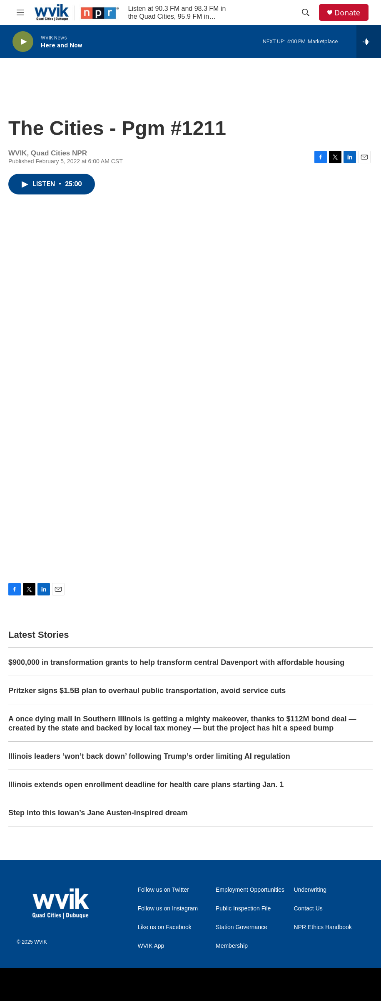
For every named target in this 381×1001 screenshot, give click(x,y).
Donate (347, 12)
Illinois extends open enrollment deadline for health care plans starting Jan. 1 (146, 784)
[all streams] (368, 41)
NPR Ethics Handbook (323, 927)
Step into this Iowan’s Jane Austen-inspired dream (98, 813)
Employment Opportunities (250, 890)
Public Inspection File (243, 908)
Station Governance (241, 927)
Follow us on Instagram (168, 908)
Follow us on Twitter (163, 890)
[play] (23, 42)
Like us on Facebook (165, 927)
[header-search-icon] (306, 12)
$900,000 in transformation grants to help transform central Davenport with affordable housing (176, 662)
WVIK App (151, 946)
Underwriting (310, 890)
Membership (232, 946)
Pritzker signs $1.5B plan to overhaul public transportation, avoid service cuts (147, 690)
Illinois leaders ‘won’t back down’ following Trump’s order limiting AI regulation (149, 756)
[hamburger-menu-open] (20, 12)
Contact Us (308, 908)
